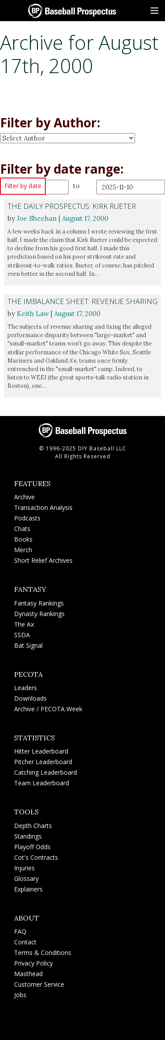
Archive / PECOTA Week (48, 709)
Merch (23, 550)
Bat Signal (28, 645)
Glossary (26, 878)
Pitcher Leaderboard (43, 762)
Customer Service (39, 984)
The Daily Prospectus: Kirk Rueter (71, 206)
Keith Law (33, 313)
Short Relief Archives (43, 560)
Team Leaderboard (41, 783)
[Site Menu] (154, 10)
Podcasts (27, 518)
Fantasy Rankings (39, 603)
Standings (28, 836)
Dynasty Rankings (39, 613)
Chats (22, 528)
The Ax (24, 624)
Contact (25, 942)
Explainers (28, 889)
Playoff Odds (32, 847)
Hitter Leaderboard (41, 751)
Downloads (30, 698)
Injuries (24, 868)
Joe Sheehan (37, 218)
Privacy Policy (33, 963)
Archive (24, 497)
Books (23, 539)
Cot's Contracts (36, 857)
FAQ (20, 931)
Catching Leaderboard (45, 772)
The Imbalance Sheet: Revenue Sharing (82, 301)
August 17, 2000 (85, 218)
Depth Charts (33, 825)
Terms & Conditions (42, 952)
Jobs (20, 995)
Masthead (28, 973)
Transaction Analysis (43, 507)
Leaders (25, 687)
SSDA (22, 635)
